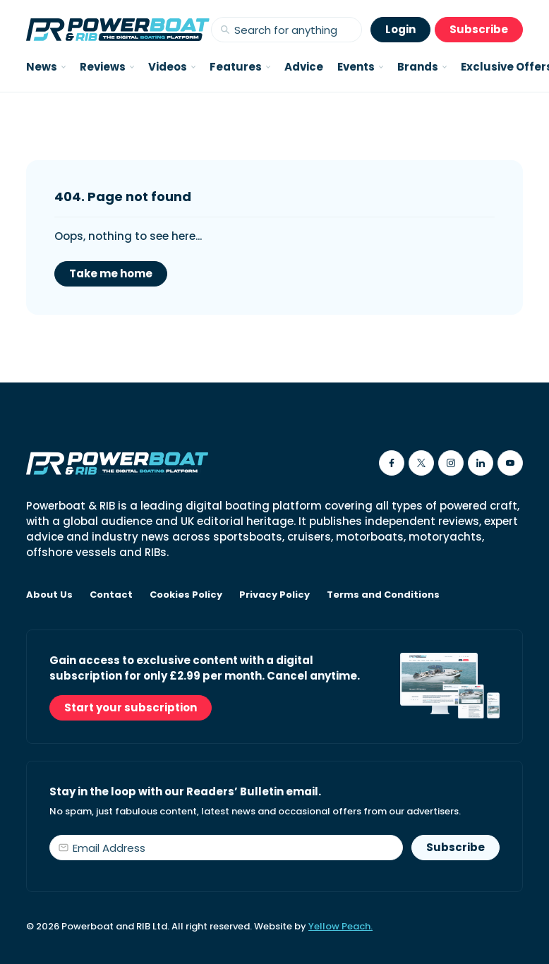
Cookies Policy (186, 595)
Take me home (110, 273)
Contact (111, 595)
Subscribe (479, 29)
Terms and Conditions (383, 595)
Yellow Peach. (340, 926)
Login (400, 29)
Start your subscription (130, 707)
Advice (303, 66)
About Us (49, 595)
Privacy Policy (274, 595)
